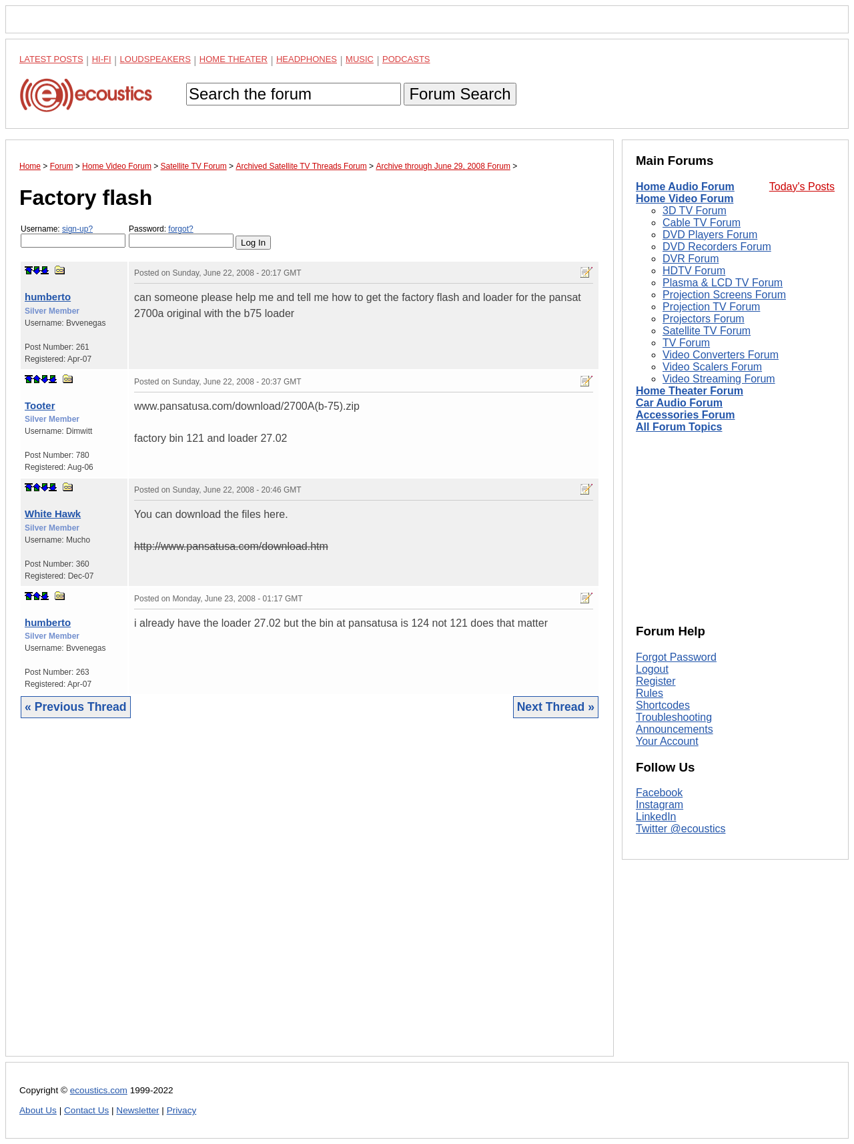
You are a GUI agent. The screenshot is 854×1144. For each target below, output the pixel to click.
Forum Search (459, 94)
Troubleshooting (674, 717)
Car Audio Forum (679, 402)
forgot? (180, 229)
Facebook (659, 792)
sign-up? (77, 229)
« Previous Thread (76, 706)
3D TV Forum (695, 210)
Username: (73, 236)
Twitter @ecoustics (681, 828)
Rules (649, 693)
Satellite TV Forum (707, 330)
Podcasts (406, 59)
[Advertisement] (309, 897)
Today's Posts (802, 186)
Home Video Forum (684, 198)
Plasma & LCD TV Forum (723, 282)
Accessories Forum (685, 414)
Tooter (40, 405)
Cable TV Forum (702, 222)
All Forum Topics (679, 427)
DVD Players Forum (710, 234)
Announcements (674, 729)
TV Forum (686, 342)
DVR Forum (691, 258)
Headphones (306, 59)
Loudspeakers (155, 59)
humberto (48, 296)
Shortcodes (663, 705)
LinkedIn (656, 816)
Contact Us (86, 1110)
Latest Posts (51, 59)
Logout (652, 669)
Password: (181, 236)
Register (656, 681)
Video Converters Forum (721, 354)
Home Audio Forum (685, 186)
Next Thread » (555, 706)
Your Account (667, 741)
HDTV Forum (694, 270)
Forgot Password (676, 657)
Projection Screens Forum (724, 294)
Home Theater (233, 59)
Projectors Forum (704, 318)
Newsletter (137, 1110)
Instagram (659, 804)
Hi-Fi (101, 59)
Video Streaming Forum (719, 378)
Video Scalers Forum (712, 366)
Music (360, 59)
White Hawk (53, 513)
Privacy (182, 1110)
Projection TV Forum (711, 306)
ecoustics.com (98, 1090)
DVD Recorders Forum (717, 246)
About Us (38, 1110)
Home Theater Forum (689, 390)
